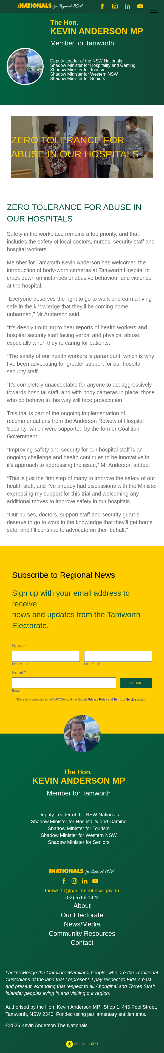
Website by (82, 1044)
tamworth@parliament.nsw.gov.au (82, 890)
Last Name (92, 664)
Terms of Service (125, 699)
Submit (136, 683)
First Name (20, 664)
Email (16, 691)
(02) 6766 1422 (82, 897)
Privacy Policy (97, 699)
